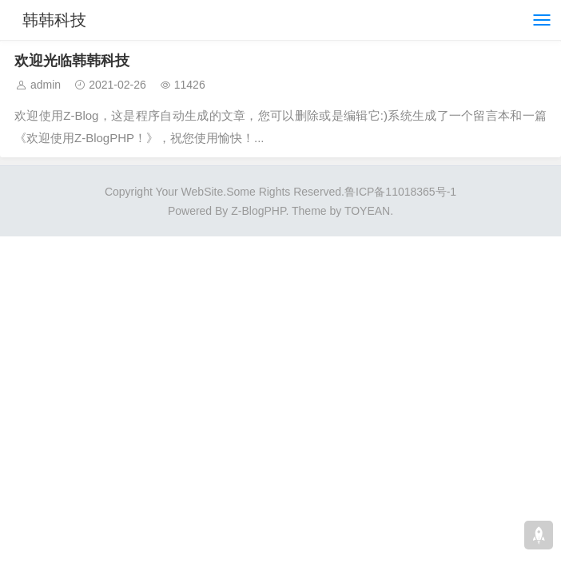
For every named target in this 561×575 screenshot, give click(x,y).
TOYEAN (367, 210)
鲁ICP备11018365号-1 (400, 191)
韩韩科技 (54, 20)
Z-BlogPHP (258, 210)
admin (45, 84)
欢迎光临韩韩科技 (71, 61)
